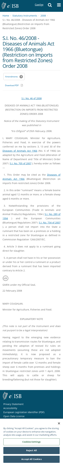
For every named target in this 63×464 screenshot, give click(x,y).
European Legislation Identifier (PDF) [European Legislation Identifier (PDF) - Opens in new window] (23, 412)
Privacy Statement (13, 404)
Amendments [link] (11, 76)
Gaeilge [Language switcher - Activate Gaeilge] (39, 1)
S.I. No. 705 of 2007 (20, 163)
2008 (43, 15)
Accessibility (10, 408)
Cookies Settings (31, 442)
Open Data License (14, 416)
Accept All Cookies (31, 460)
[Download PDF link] (14, 85)
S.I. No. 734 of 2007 (50, 222)
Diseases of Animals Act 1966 (20, 150)
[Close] (59, 424)
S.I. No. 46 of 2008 (32, 98)
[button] (50, 6)
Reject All (31, 451)
